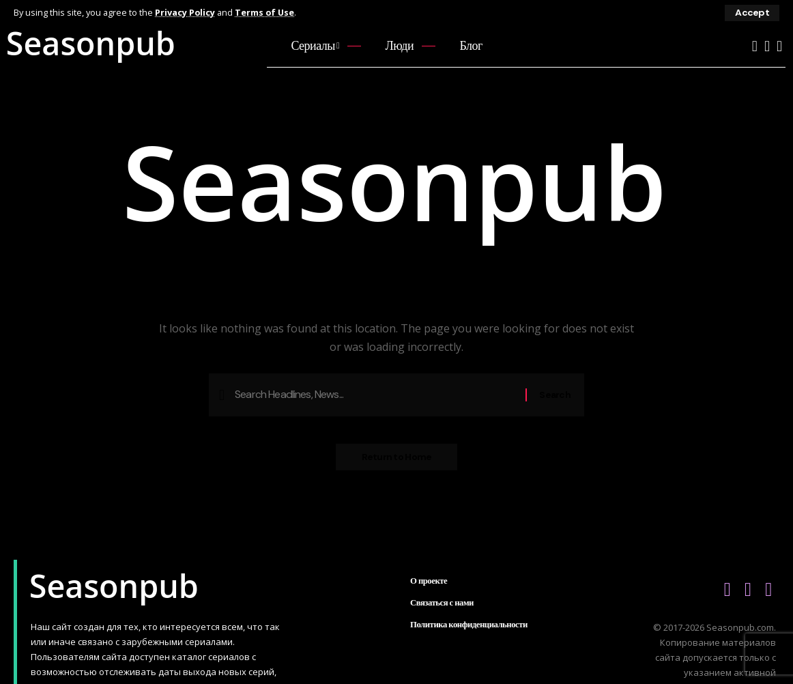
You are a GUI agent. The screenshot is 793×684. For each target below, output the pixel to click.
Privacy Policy (185, 12)
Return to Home (397, 459)
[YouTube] (755, 46)
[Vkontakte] (767, 46)
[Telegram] (779, 46)
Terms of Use (265, 12)
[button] (752, 13)
